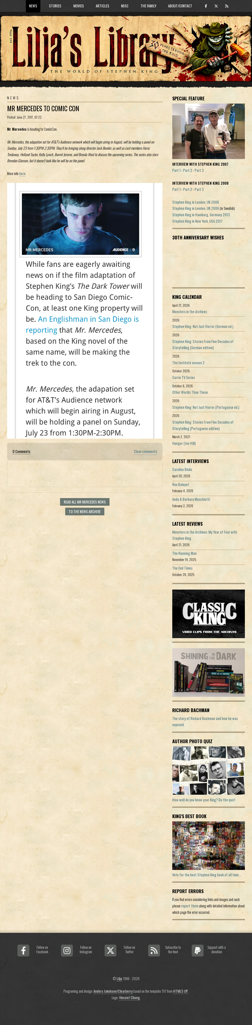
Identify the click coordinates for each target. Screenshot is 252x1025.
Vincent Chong (129, 997)
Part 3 (199, 170)
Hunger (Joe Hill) (184, 443)
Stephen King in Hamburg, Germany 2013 (201, 214)
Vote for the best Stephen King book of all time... (206, 874)
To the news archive (85, 511)
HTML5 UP (180, 991)
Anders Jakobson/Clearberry (113, 991)
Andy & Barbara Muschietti (191, 499)
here (22, 173)
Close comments (145, 451)
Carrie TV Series (183, 377)
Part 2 (187, 170)
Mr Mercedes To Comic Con (43, 108)
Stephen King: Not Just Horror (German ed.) (202, 326)
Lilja (119, 978)
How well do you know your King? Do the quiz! (203, 799)
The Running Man (184, 553)
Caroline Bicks (182, 469)
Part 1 (176, 170)
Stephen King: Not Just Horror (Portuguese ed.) (205, 407)
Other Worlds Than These (190, 392)
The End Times (182, 568)
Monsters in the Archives (189, 311)
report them (189, 905)
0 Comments (21, 451)
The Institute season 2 (188, 362)
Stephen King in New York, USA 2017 (197, 221)
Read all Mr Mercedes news (85, 501)
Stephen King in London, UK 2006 (195, 202)
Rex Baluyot (180, 484)
